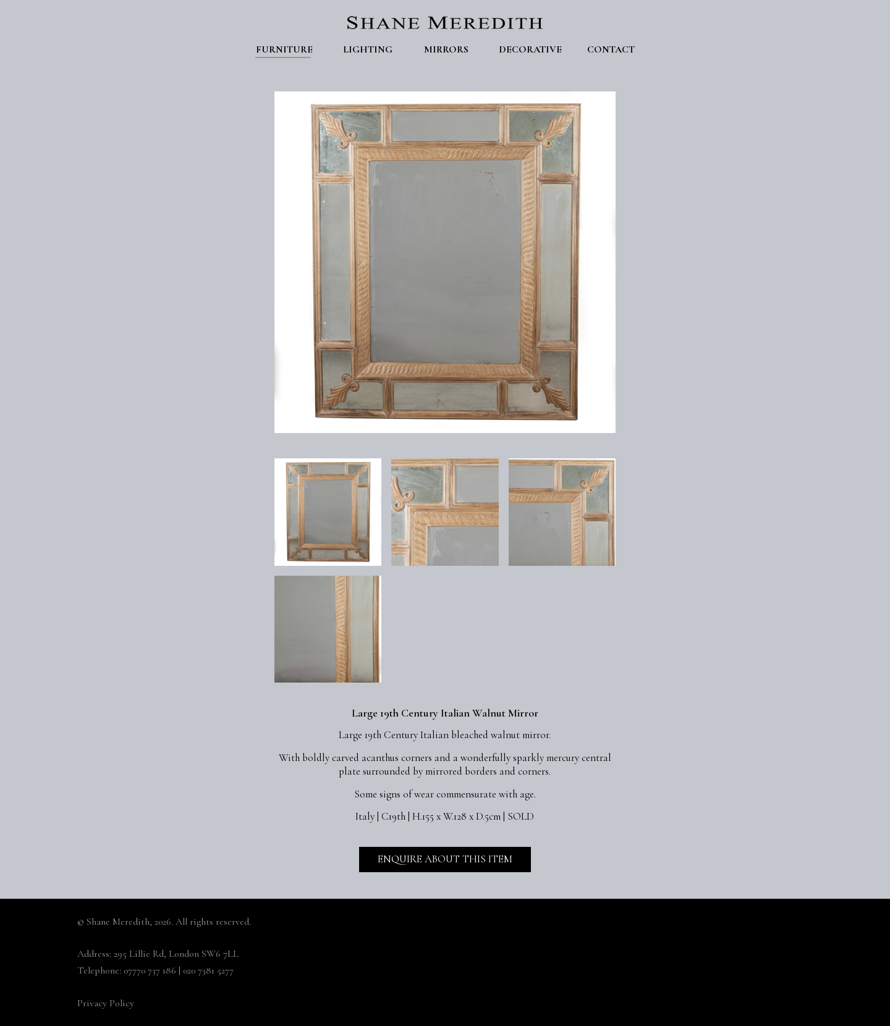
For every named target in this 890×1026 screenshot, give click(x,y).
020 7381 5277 (208, 970)
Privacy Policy (105, 1003)
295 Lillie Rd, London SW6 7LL (176, 954)
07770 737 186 (150, 970)
